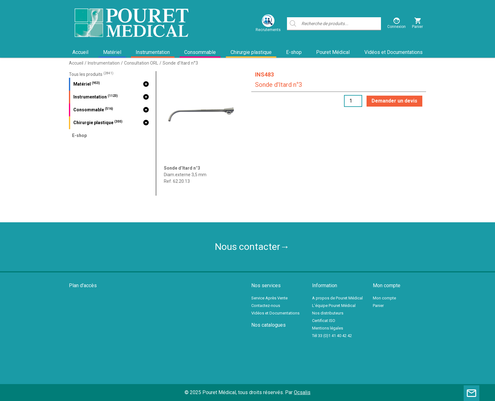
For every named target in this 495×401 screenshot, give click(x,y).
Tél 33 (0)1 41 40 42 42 (332, 335)
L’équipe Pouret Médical (334, 305)
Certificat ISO (323, 320)
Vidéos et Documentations (393, 52)
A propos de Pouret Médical (337, 298)
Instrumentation (153, 52)
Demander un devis (394, 101)
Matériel (112, 52)
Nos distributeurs (327, 313)
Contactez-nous (265, 305)
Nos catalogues (268, 325)
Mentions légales (327, 328)
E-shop (294, 52)
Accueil (80, 52)
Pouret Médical (333, 52)
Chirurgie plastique (251, 52)
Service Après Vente (269, 298)
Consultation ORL (141, 63)
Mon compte (384, 298)
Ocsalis (302, 392)
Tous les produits (91, 74)
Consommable (200, 52)
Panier (378, 305)
